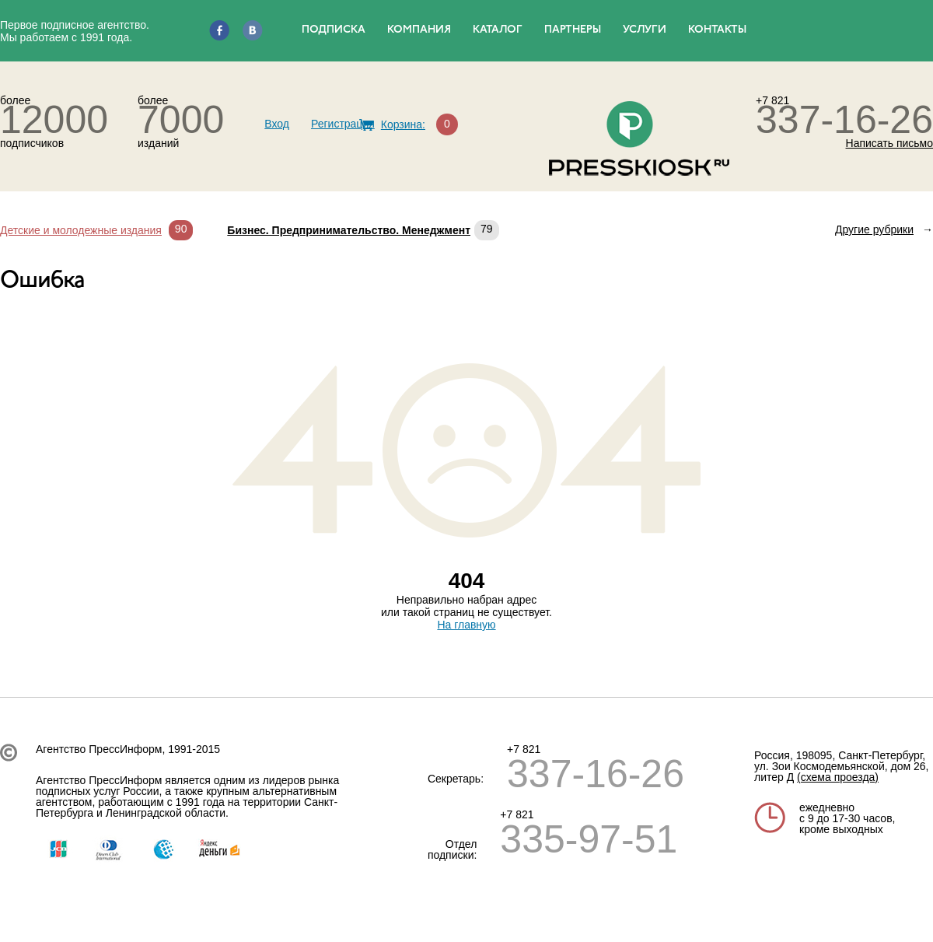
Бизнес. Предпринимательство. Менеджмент (348, 230)
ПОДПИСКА (333, 30)
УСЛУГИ (644, 30)
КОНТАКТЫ (717, 30)
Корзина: (403, 124)
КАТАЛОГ (497, 30)
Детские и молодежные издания (81, 230)
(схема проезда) (838, 777)
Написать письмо (889, 143)
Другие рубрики (874, 229)
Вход (276, 123)
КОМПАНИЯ (419, 30)
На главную (466, 624)
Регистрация (343, 123)
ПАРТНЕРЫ (572, 30)
